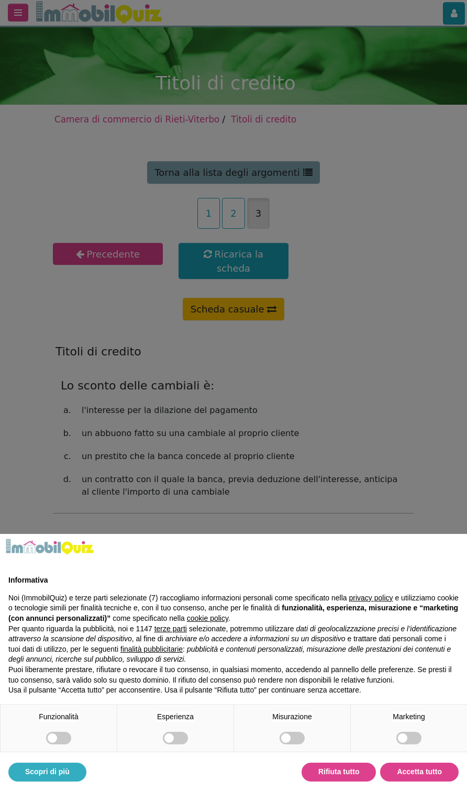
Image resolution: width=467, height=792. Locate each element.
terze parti (170, 628)
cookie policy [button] (207, 618)
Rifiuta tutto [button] (339, 771)
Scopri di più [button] (47, 771)
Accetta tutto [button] (419, 771)
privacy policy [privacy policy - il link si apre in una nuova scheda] (371, 598)
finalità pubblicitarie (151, 649)
